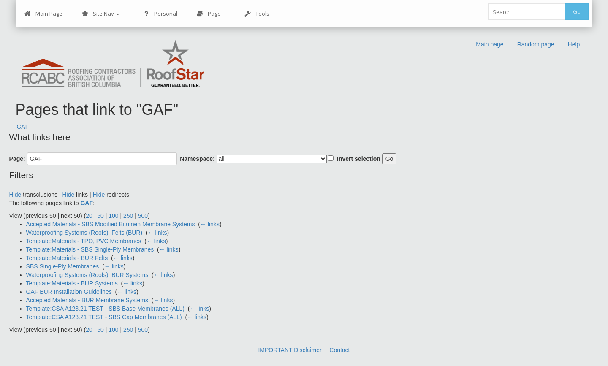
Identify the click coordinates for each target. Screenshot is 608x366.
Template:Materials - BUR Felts (67, 258)
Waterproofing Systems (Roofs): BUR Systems (87, 274)
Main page (489, 44)
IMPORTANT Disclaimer (289, 350)
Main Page (43, 13)
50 (100, 215)
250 (128, 215)
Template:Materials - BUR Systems (72, 283)
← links (210, 224)
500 (143, 215)
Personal (160, 13)
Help (574, 44)
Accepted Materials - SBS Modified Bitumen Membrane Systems (110, 224)
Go (577, 11)
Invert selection (358, 158)
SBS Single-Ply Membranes (62, 266)
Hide (15, 194)
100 (113, 215)
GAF (22, 126)
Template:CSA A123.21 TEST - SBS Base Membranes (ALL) (105, 308)
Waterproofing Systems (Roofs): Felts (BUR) (84, 232)
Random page (535, 44)
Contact (339, 350)
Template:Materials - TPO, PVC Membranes (83, 241)
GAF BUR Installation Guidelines (69, 291)
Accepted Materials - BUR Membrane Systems (87, 300)
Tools (256, 13)
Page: (17, 158)
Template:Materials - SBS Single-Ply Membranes (90, 249)
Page (209, 13)
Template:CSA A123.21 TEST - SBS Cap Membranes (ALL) (104, 317)
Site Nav (100, 13)
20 (89, 215)
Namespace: (197, 158)
